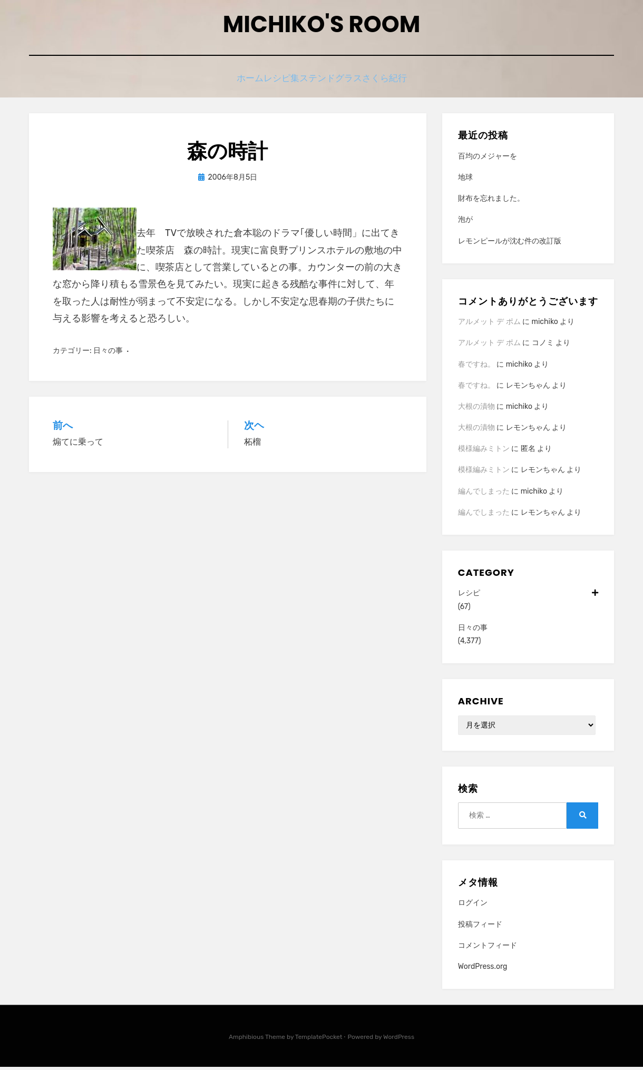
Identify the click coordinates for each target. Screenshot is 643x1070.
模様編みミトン (484, 451)
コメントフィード (487, 948)
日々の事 (108, 353)
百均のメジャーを (487, 159)
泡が (465, 222)
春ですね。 (476, 366)
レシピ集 (277, 83)
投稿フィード (480, 926)
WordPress (398, 1040)
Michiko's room (321, 26)
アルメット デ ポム (489, 324)
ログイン (473, 905)
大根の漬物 (476, 409)
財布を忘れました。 (491, 201)
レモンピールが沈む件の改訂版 (509, 244)
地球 (465, 180)
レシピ (528, 596)
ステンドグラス (338, 83)
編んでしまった (484, 494)
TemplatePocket (319, 1040)
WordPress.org (483, 969)
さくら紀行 (404, 83)
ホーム (231, 83)
